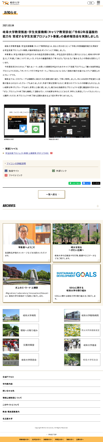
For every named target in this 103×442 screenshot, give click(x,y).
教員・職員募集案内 (11, 411)
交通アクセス (8, 376)
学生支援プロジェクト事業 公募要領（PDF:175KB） (27, 153)
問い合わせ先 (8, 390)
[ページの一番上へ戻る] (51, 435)
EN (90, 2)
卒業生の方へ (59, 439)
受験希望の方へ (24, 439)
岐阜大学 (10, 3)
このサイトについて (11, 404)
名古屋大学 (8, 418)
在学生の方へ (36, 439)
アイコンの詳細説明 (16, 163)
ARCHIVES (9, 205)
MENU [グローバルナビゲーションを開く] (98, 3)
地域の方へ (70, 439)
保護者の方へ (48, 439)
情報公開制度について (12, 397)
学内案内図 (8, 383)
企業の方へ (80, 439)
